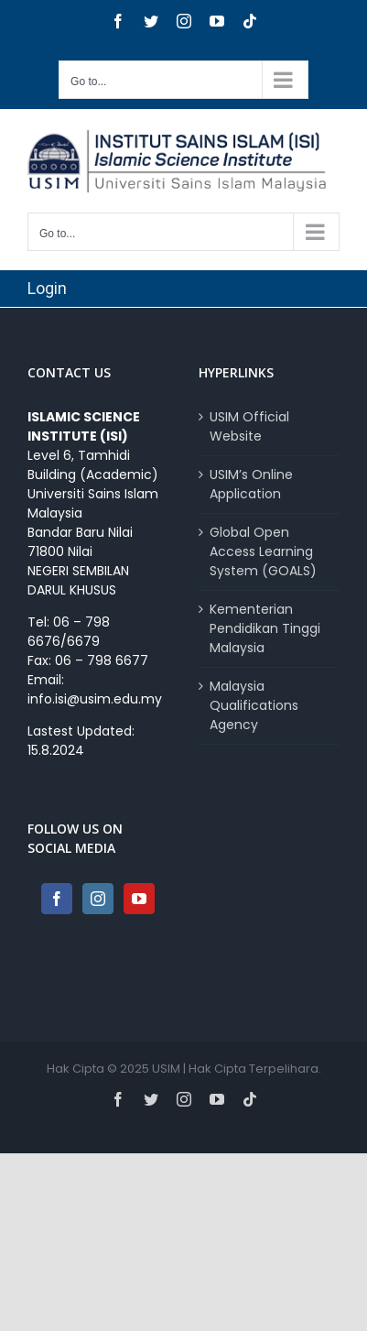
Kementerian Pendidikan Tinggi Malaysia (265, 628)
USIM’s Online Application (251, 484)
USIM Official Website (249, 426)
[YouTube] (139, 898)
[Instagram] (97, 898)
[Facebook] (56, 898)
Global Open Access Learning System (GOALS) (263, 551)
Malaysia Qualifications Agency (254, 705)
